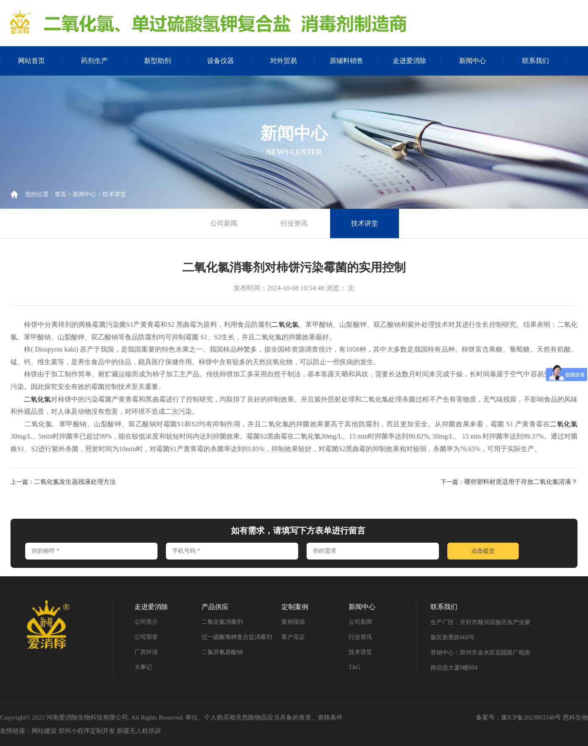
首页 (60, 194)
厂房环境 (146, 652)
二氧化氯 (285, 324)
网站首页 (31, 60)
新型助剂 (157, 60)
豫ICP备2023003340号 (531, 717)
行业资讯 (294, 223)
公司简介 (146, 622)
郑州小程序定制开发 (86, 731)
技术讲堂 (114, 194)
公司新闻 (223, 223)
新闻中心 (472, 60)
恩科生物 (575, 717)
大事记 (143, 667)
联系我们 (535, 60)
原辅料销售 (346, 60)
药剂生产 (94, 60)
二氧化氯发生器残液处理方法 (75, 481)
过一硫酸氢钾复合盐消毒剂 (237, 637)
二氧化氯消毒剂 (222, 622)
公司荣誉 (146, 637)
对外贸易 (283, 60)
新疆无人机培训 (139, 731)
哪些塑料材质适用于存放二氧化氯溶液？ (521, 481)
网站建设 (44, 731)
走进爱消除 (409, 60)
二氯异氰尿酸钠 (222, 652)
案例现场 (293, 622)
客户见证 (293, 637)
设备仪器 (220, 60)
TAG (354, 667)
